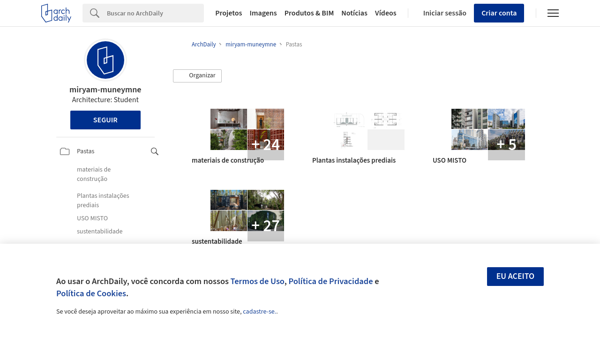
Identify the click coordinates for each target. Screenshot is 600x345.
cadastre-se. (259, 311)
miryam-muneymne (105, 90)
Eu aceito (515, 276)
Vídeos (386, 13)
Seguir (105, 120)
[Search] (155, 13)
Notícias (354, 13)
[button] (197, 75)
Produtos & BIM (309, 13)
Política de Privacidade (330, 281)
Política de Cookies (91, 293)
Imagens (263, 13)
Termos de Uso (258, 281)
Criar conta (499, 13)
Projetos (228, 13)
